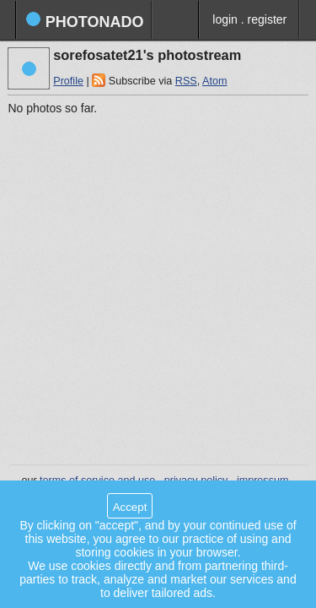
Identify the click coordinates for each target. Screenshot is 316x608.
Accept (130, 507)
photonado (84, 20)
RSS (186, 81)
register (267, 19)
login (225, 19)
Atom (214, 81)
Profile (68, 81)
